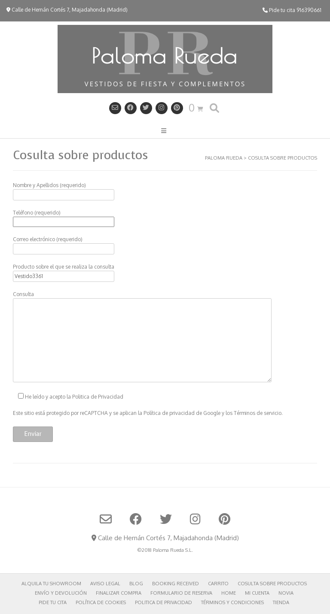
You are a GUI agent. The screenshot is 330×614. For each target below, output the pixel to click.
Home (228, 593)
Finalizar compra (118, 593)
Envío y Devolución (61, 593)
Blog (136, 584)
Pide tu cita (53, 602)
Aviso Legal (105, 584)
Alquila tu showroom (51, 584)
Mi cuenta (257, 593)
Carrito (218, 584)
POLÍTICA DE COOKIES (101, 602)
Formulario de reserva (181, 593)
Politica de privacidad (163, 602)
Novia (285, 593)
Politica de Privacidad (97, 396)
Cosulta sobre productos (272, 584)
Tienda (281, 602)
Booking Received (175, 584)
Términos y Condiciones (232, 602)
